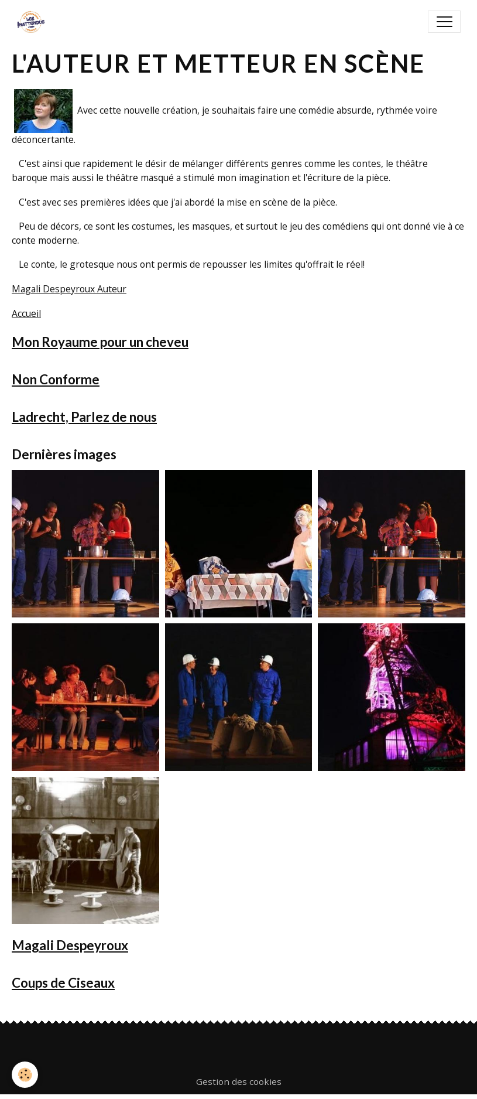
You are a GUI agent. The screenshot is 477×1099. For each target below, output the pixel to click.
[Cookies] (25, 1075)
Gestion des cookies (239, 1081)
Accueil (26, 313)
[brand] (33, 22)
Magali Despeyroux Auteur (69, 288)
